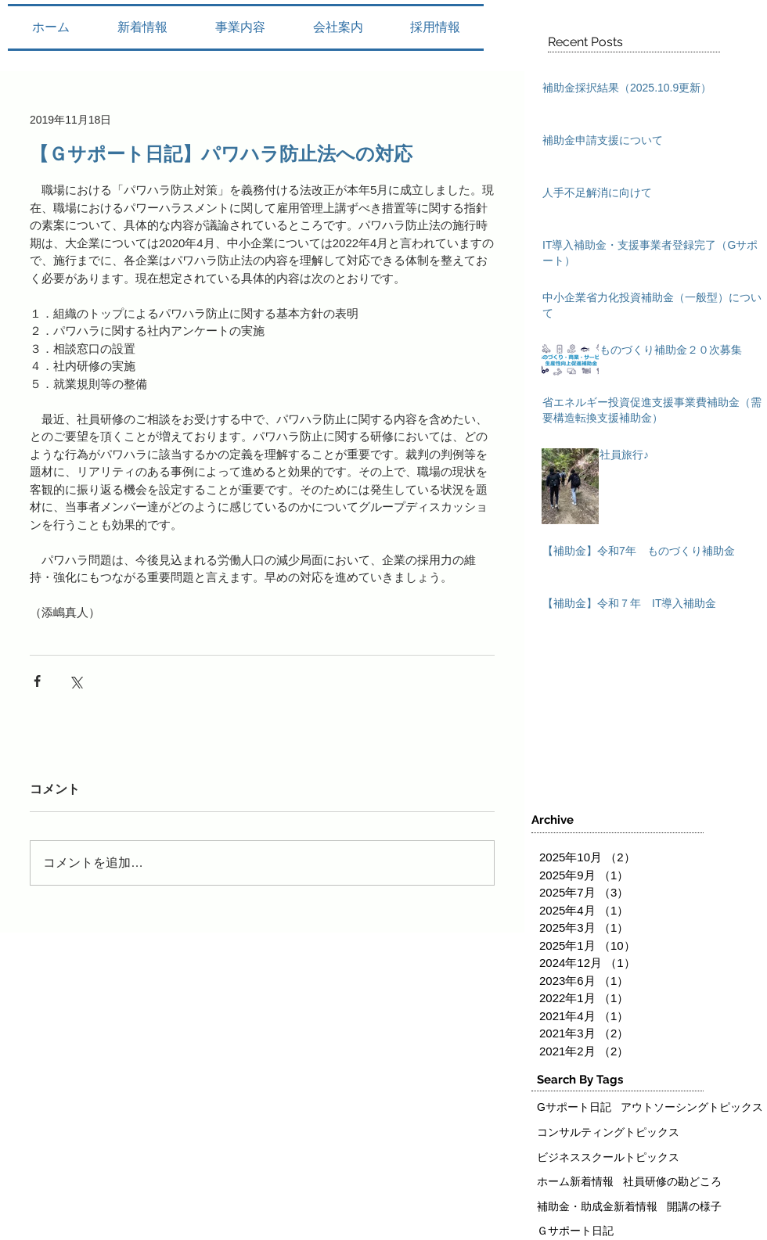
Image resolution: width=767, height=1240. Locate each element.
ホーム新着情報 (575, 1181)
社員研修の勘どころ (672, 1181)
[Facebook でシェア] (37, 681)
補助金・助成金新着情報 (597, 1206)
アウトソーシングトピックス (692, 1107)
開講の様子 (694, 1206)
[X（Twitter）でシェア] (75, 681)
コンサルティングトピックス (608, 1132)
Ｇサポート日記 (575, 1230)
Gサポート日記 (574, 1107)
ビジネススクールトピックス (608, 1157)
